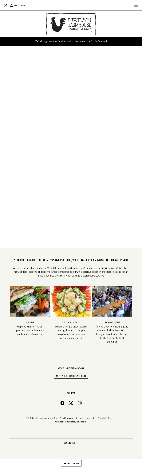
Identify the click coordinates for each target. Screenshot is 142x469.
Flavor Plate (81, 421)
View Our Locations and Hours (71, 375)
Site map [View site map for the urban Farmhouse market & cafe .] (79, 418)
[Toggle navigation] (136, 5)
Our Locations (18, 5)
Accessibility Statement (106, 418)
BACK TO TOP (71, 442)
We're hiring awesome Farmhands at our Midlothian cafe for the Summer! (71, 41)
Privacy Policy (90, 418)
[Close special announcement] (138, 41)
